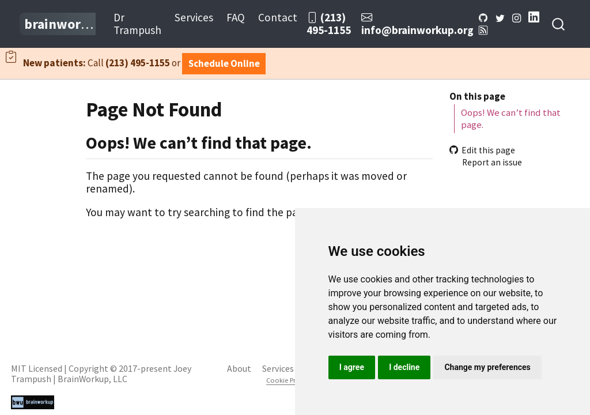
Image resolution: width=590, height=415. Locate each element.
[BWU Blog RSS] (483, 30)
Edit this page (482, 150)
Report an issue (485, 162)
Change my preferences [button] (487, 367)
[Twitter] (500, 17)
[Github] (483, 17)
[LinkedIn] (533, 17)
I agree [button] (351, 367)
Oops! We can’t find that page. (511, 118)
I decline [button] (404, 367)
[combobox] (558, 24)
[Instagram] (516, 17)
